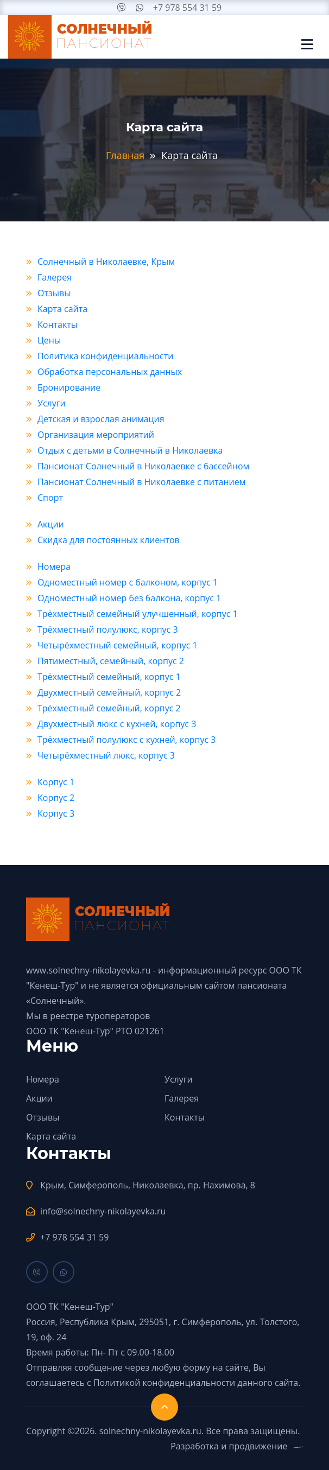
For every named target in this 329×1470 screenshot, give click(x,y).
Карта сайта (62, 309)
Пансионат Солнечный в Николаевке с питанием (141, 482)
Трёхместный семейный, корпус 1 (109, 677)
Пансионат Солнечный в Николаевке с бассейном (143, 466)
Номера (54, 566)
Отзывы (54, 293)
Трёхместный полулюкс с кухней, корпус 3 (126, 740)
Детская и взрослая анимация (100, 419)
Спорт (50, 498)
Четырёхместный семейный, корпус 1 (117, 645)
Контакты (57, 324)
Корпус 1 (55, 782)
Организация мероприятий (95, 435)
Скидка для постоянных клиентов (108, 540)
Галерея (54, 277)
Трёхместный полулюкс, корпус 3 (107, 629)
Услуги (51, 403)
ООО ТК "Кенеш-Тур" (69, 1031)
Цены (49, 340)
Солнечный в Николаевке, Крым (106, 262)
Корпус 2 (55, 798)
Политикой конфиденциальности (164, 1383)
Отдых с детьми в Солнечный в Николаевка (130, 450)
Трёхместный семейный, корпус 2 (109, 708)
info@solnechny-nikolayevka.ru (103, 1211)
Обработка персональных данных (109, 372)
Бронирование (68, 387)
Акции (50, 524)
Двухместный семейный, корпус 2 (109, 692)
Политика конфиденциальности (105, 356)
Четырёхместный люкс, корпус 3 (106, 755)
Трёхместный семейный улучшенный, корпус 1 (137, 614)
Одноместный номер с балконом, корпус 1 (127, 582)
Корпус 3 (55, 813)
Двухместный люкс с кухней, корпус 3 (116, 724)
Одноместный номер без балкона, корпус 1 (129, 598)
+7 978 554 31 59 (187, 8)
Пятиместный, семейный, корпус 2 (110, 661)
